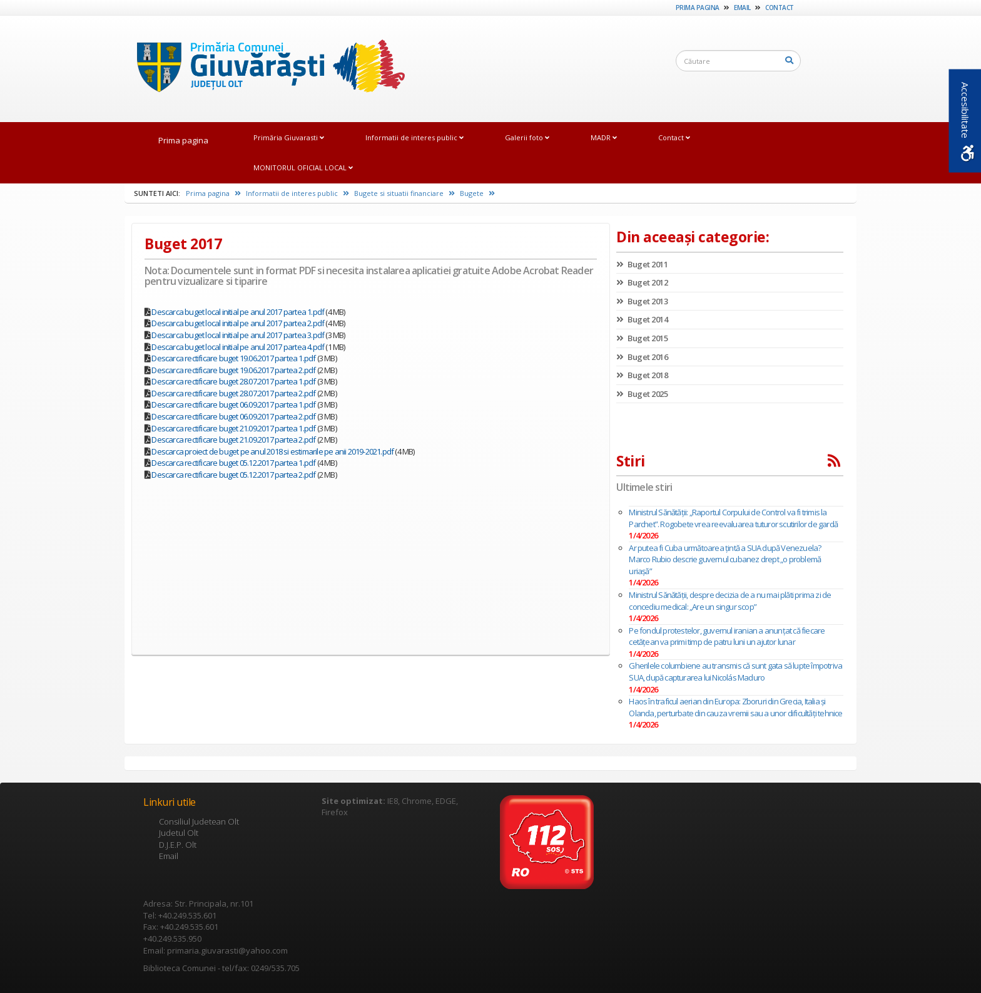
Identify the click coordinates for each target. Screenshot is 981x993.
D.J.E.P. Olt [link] (177, 844)
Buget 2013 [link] (642, 301)
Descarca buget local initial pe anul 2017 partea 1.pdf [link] (237, 311)
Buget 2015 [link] (642, 338)
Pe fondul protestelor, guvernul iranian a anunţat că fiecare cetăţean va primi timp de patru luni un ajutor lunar (727, 636)
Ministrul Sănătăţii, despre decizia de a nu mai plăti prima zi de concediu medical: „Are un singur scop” (730, 600)
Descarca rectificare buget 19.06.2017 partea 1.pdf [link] (233, 358)
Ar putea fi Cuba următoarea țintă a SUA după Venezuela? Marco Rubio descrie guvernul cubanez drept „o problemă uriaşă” (725, 559)
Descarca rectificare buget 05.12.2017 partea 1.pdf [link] (233, 462)
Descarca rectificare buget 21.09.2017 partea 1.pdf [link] (233, 428)
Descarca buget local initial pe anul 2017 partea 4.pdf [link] (237, 346)
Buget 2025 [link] (642, 393)
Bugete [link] (477, 193)
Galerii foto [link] (527, 137)
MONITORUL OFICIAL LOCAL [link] (303, 167)
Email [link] (742, 7)
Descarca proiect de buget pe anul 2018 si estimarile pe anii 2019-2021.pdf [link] (272, 451)
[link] (265, 68)
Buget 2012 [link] (642, 282)
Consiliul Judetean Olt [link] (199, 821)
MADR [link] (604, 137)
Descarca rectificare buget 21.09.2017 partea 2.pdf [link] (233, 439)
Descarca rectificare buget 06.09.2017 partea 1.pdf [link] (233, 404)
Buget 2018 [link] (642, 375)
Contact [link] (779, 7)
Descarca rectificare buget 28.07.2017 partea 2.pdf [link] (233, 393)
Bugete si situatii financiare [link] (404, 193)
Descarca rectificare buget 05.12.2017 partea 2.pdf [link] (233, 474)
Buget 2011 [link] (642, 264)
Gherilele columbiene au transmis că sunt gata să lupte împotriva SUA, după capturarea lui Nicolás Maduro (735, 671)
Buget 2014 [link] (642, 319)
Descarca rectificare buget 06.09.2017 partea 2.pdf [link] (233, 416)
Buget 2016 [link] (642, 357)
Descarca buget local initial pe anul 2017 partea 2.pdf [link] (237, 323)
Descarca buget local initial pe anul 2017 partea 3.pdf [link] (237, 335)
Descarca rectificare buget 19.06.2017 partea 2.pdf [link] (233, 370)
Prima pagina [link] (697, 7)
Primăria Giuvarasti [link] (288, 137)
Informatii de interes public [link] (414, 137)
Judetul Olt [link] (178, 832)
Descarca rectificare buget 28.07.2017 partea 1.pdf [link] (233, 381)
